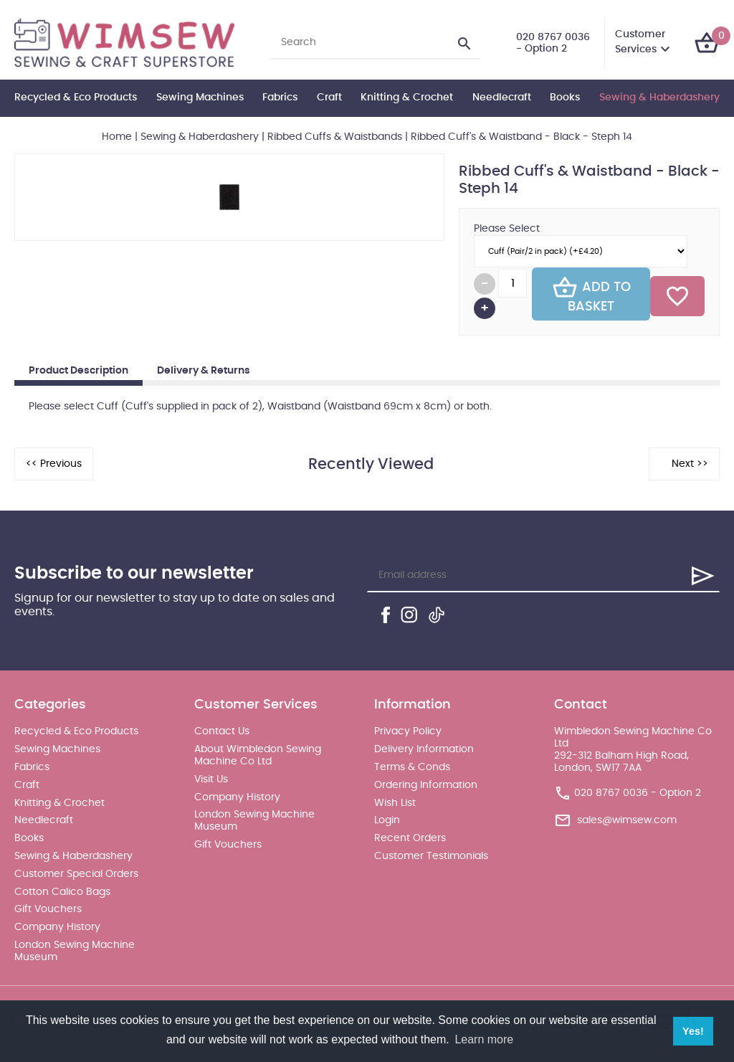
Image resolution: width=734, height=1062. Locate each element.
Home (117, 137)
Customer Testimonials (431, 856)
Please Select (507, 229)
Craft (329, 98)
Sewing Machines (200, 98)
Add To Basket (591, 294)
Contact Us (221, 731)
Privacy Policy (408, 731)
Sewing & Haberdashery (659, 98)
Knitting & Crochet (407, 98)
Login (387, 820)
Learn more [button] (483, 1039)
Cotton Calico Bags (62, 892)
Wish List (395, 803)
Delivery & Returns (203, 371)
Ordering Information (425, 785)
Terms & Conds (412, 767)
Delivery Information (424, 749)
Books (565, 98)
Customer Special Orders (76, 874)
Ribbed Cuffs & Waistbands (334, 137)
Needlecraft (501, 98)
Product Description (78, 371)
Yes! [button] (693, 1031)
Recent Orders (410, 838)
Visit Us (211, 779)
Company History (57, 927)
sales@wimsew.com (627, 820)
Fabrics (279, 98)
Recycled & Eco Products (75, 98)
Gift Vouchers (48, 909)
